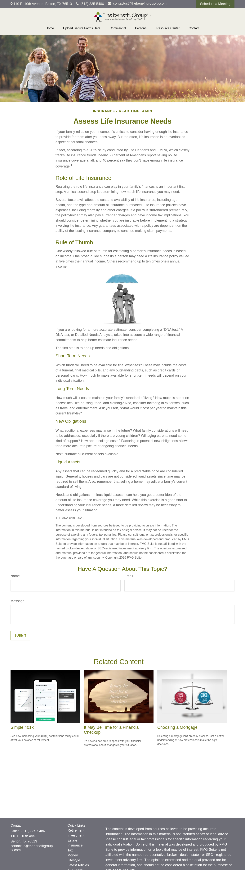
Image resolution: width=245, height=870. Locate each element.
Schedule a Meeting (215, 4)
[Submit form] (20, 635)
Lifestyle (74, 860)
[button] (50, 28)
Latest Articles (78, 865)
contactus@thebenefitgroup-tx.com (137, 3)
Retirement (76, 830)
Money (73, 855)
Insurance (75, 845)
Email (128, 576)
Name (15, 576)
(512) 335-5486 (90, 4)
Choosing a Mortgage (177, 727)
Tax (70, 850)
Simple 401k (22, 727)
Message (17, 601)
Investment (76, 835)
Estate (72, 840)
